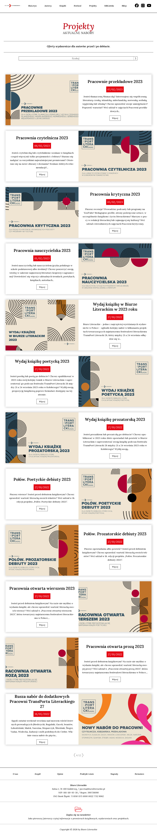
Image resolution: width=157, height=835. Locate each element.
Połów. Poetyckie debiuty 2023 (42, 479)
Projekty (93, 6)
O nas (15, 774)
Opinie (60, 774)
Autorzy (48, 6)
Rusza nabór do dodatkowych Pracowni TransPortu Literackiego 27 (42, 701)
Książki (62, 6)
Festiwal (77, 6)
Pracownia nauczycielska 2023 (42, 250)
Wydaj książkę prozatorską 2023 (115, 419)
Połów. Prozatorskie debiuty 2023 (115, 533)
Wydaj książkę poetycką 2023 (42, 361)
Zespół (37, 774)
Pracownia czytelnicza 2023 (42, 137)
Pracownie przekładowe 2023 (115, 81)
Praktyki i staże (87, 774)
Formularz (139, 774)
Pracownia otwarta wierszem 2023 (42, 588)
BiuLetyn (32, 6)
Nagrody (114, 774)
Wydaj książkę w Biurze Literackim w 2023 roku (115, 307)
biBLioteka (109, 6)
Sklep (124, 6)
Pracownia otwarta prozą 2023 (115, 646)
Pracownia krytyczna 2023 (115, 194)
